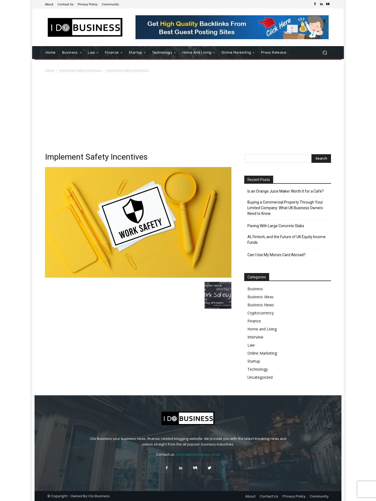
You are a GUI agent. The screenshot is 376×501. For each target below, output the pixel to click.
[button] (324, 52)
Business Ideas (260, 296)
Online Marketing (262, 353)
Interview (255, 337)
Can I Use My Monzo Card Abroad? (276, 255)
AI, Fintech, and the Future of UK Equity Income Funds (286, 240)
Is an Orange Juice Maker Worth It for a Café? (285, 191)
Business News (260, 304)
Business (255, 288)
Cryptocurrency (260, 312)
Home (49, 70)
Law (251, 345)
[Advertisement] (188, 114)
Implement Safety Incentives (80, 70)
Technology (257, 369)
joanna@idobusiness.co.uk (198, 454)
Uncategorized (260, 377)
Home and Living (262, 328)
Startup (253, 361)
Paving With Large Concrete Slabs (275, 226)
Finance (254, 320)
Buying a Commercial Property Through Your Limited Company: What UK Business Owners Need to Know (285, 208)
